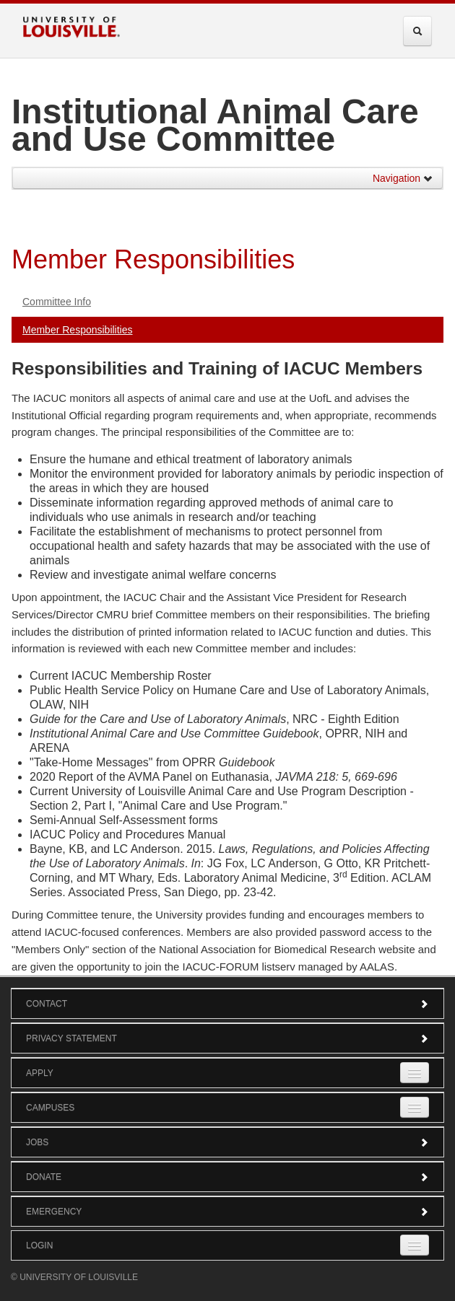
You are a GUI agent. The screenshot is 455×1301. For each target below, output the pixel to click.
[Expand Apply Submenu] (414, 1072)
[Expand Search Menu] (417, 31)
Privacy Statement (227, 1038)
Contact (227, 1004)
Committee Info (56, 301)
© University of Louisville (74, 1277)
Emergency (227, 1211)
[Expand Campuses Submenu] (414, 1107)
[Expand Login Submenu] (414, 1245)
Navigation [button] (403, 178)
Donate (227, 1177)
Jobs (227, 1142)
